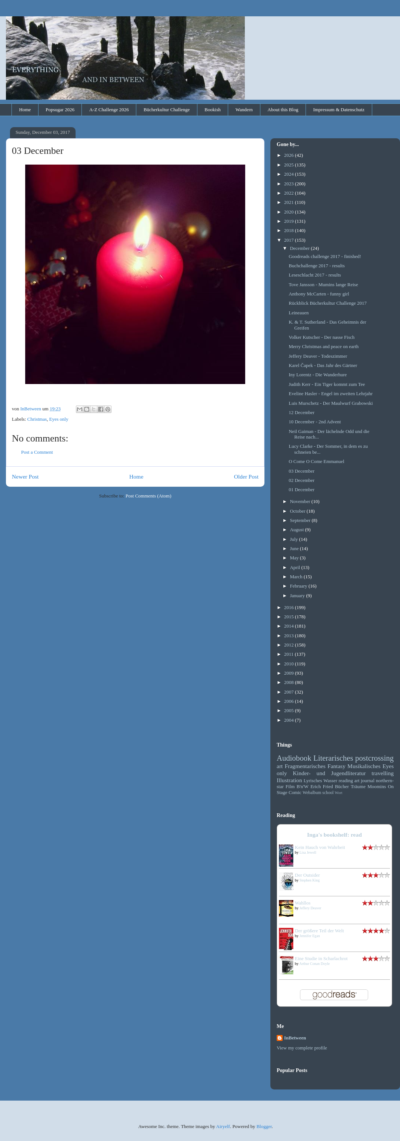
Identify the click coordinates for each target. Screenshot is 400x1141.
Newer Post (25, 476)
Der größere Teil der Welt (319, 930)
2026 (289, 155)
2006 (289, 701)
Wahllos (302, 903)
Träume (358, 786)
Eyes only (59, 419)
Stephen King (310, 880)
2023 (289, 183)
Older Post (246, 476)
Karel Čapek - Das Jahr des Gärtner (323, 365)
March (297, 576)
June (295, 548)
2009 (289, 673)
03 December (301, 471)
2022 (289, 193)
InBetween (295, 1038)
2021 (289, 202)
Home (25, 109)
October (298, 511)
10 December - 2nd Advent (315, 421)
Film (290, 786)
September (301, 520)
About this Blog (282, 109)
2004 (289, 720)
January (298, 595)
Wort (339, 793)
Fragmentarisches (305, 766)
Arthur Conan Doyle (314, 964)
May (295, 557)
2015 (289, 616)
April (295, 567)
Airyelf (223, 1126)
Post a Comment (37, 452)
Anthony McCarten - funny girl (319, 294)
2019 (289, 221)
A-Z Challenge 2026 (109, 109)
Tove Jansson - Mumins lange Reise (323, 284)
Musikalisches (363, 766)
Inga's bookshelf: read (334, 834)
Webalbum (312, 792)
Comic (295, 792)
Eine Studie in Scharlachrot (321, 958)
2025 (289, 165)
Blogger (263, 1126)
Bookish (212, 109)
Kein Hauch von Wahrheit (320, 847)
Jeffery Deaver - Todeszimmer (318, 356)
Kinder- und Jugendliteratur (329, 773)
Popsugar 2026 (60, 109)
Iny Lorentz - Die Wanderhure (318, 374)
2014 (289, 626)
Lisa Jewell (308, 852)
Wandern (244, 109)
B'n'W (303, 786)
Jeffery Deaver (310, 908)
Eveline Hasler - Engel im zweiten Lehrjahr (331, 393)
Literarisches (333, 758)
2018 (289, 230)
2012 (289, 645)
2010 (289, 664)
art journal (364, 780)
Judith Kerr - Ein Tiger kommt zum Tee (327, 384)
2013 (289, 635)
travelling (382, 773)
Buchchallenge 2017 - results (316, 265)
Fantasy (336, 766)
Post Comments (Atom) (148, 496)
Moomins (376, 786)
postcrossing (374, 758)
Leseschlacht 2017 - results (315, 275)
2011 (289, 654)
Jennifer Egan (310, 936)
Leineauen (299, 312)
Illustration (289, 780)
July (294, 539)
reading (346, 780)
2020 (289, 212)
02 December (301, 480)
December (300, 248)
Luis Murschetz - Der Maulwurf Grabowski (331, 403)
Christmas (37, 419)
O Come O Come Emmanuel (316, 461)
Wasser (330, 780)
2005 (289, 710)
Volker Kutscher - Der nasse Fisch (321, 337)
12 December (301, 412)
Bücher (342, 786)
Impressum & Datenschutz (338, 109)
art (280, 766)
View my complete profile (302, 1048)
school (328, 792)
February (299, 586)
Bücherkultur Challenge (167, 109)
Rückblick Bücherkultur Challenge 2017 (327, 303)
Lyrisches (313, 780)
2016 (289, 607)
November (300, 501)
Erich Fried (321, 786)
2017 (289, 240)
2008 (289, 682)
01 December (301, 489)
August (297, 529)
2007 (289, 692)
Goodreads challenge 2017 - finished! (325, 256)
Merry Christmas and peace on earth (324, 346)
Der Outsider (307, 875)
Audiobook (294, 758)
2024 (289, 174)
